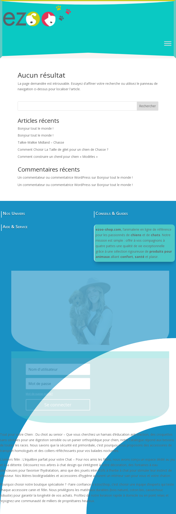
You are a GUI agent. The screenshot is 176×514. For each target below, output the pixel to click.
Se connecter (59, 404)
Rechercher (147, 106)
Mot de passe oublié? (41, 393)
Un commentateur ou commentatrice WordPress (54, 177)
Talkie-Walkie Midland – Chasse (41, 142)
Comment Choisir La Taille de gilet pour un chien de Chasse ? (63, 149)
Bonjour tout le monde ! (35, 128)
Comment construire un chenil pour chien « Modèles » (58, 156)
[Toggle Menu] (167, 43)
